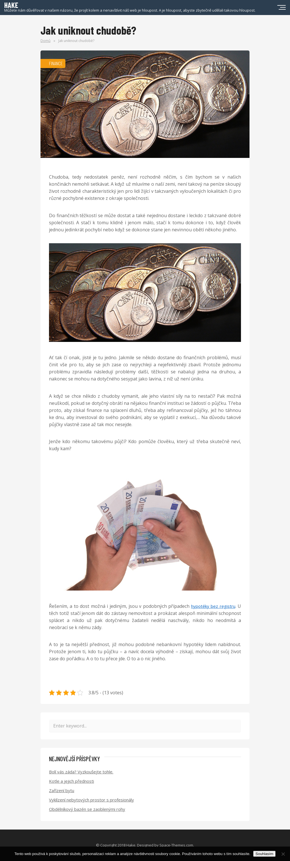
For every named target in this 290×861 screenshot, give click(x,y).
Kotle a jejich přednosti (71, 781)
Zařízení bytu (61, 790)
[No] (283, 854)
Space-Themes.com (176, 845)
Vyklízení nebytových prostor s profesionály (91, 800)
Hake (130, 845)
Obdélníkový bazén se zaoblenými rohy (87, 809)
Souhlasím (264, 854)
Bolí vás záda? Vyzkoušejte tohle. (81, 772)
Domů (45, 40)
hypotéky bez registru (213, 606)
